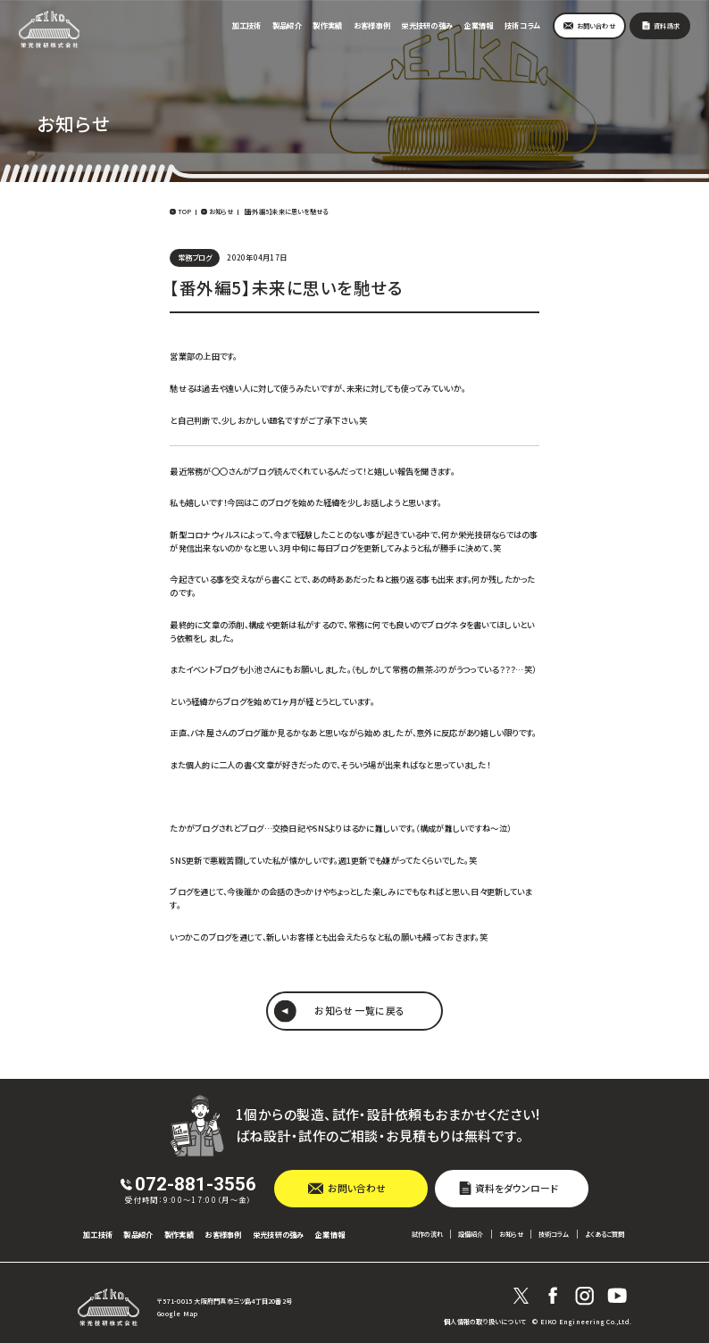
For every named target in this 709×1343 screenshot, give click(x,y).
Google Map (177, 1313)
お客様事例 (372, 25)
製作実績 (327, 25)
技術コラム (522, 25)
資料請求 (667, 25)
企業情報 (479, 25)
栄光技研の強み (427, 25)
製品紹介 (287, 25)
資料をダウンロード (516, 1188)
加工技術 (247, 25)
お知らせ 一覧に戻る (359, 1010)
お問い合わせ (596, 25)
